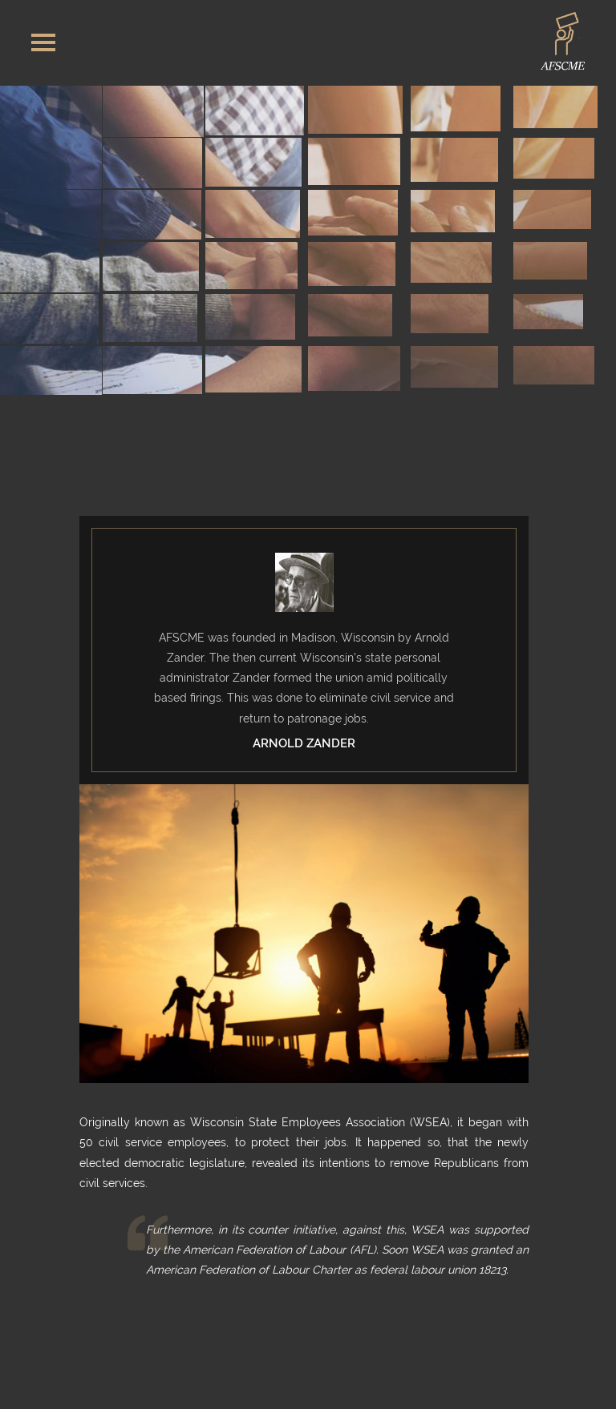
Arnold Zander (304, 743)
